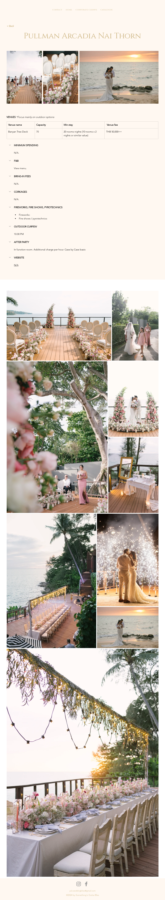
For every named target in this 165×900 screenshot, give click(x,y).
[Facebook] (86, 884)
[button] (10, 145)
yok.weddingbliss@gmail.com (82, 891)
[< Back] (14, 26)
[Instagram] (79, 884)
